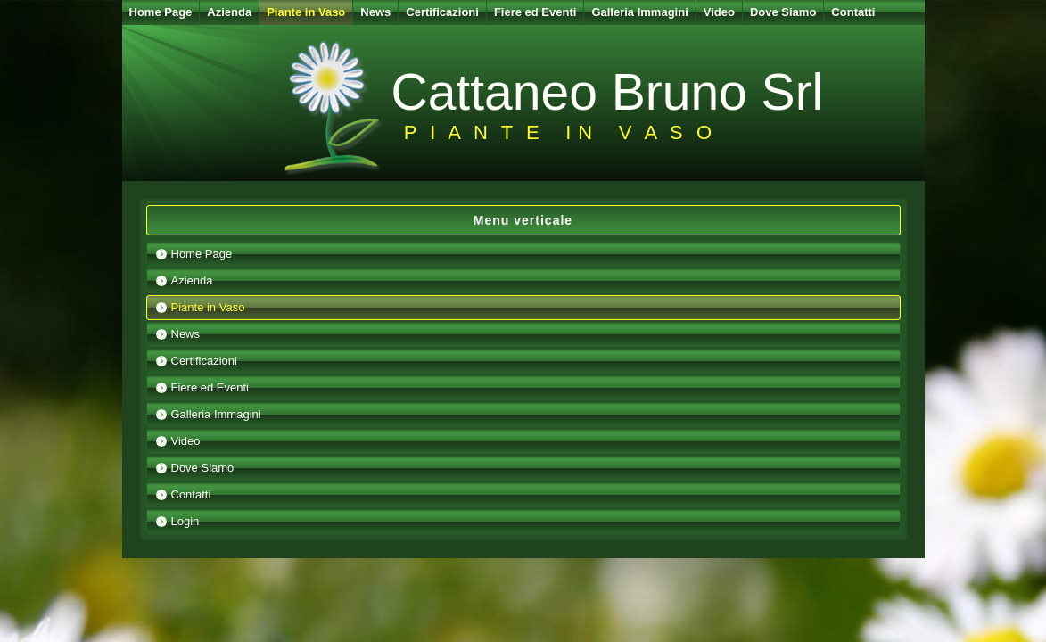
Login (185, 521)
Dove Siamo (783, 12)
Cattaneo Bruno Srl (607, 91)
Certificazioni (442, 12)
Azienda (229, 12)
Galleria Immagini (639, 12)
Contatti (853, 12)
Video (719, 12)
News (375, 12)
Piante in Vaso (306, 12)
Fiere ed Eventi (535, 12)
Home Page (161, 12)
